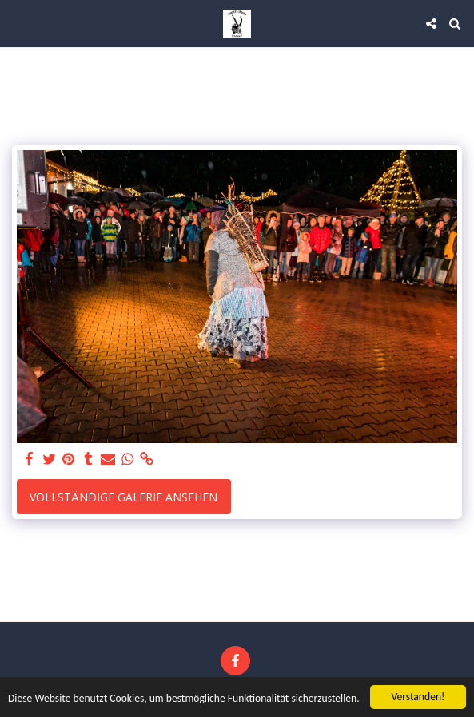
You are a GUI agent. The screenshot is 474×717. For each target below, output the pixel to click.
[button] (17, 22)
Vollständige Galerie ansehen (123, 497)
